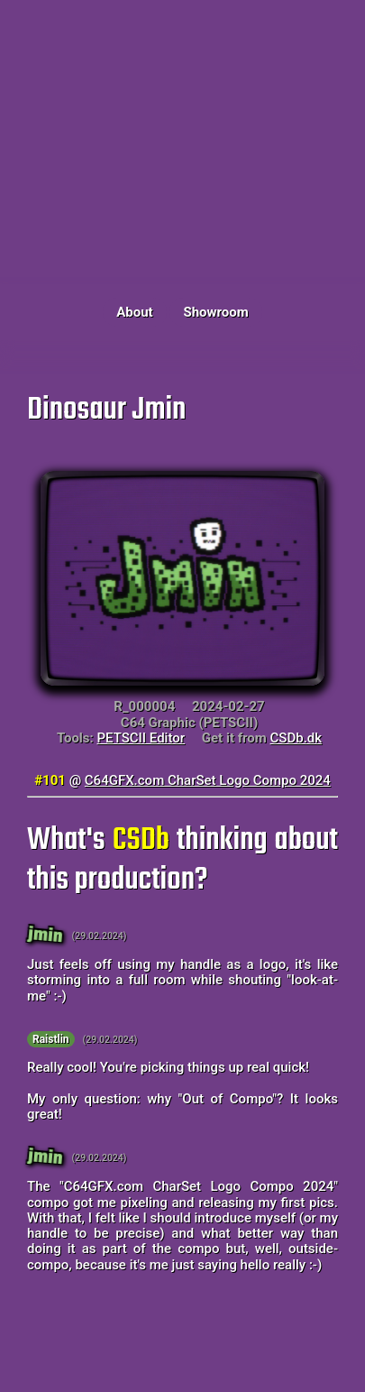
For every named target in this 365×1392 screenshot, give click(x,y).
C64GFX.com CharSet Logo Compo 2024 (208, 780)
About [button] (134, 312)
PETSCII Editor (141, 738)
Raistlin (50, 1039)
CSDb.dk (296, 738)
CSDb (141, 840)
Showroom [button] (215, 312)
